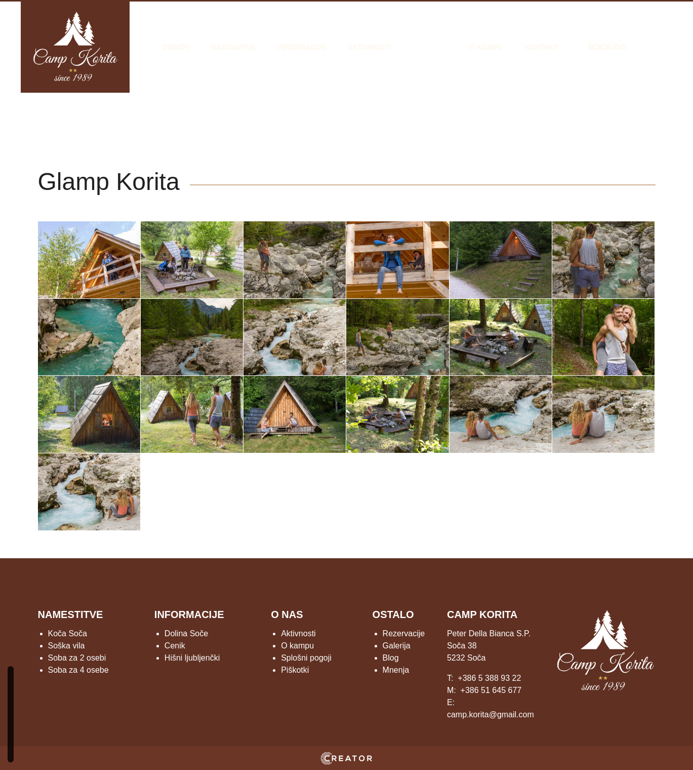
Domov (176, 47)
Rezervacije (404, 633)
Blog (391, 657)
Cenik (175, 645)
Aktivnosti (369, 47)
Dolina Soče (186, 633)
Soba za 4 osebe (78, 670)
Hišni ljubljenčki (192, 657)
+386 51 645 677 (491, 690)
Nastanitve (233, 47)
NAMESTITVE (70, 614)
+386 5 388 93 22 (489, 678)
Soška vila (66, 645)
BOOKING (607, 47)
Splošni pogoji (306, 657)
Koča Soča (67, 633)
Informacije (301, 47)
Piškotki (295, 670)
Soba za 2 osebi (77, 657)
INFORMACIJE (189, 614)
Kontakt (541, 47)
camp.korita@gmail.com (490, 714)
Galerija (430, 47)
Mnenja (396, 670)
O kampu (486, 47)
